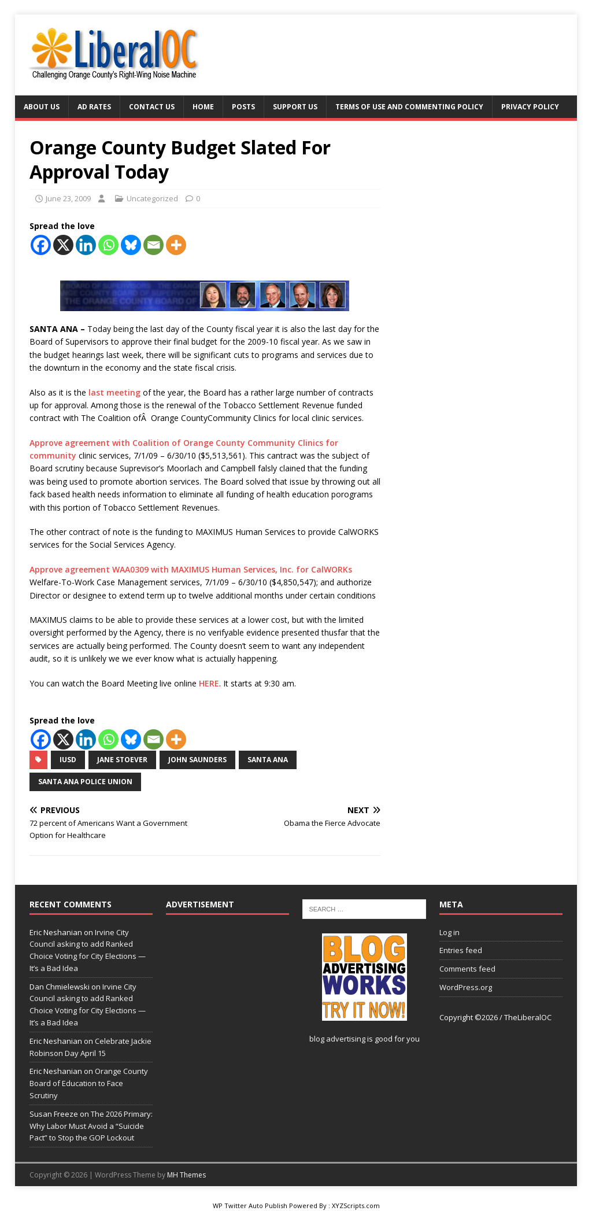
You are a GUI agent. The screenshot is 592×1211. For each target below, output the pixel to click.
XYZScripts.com (356, 1205)
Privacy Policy (530, 107)
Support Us (295, 107)
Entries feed (460, 950)
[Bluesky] (131, 245)
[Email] (153, 245)
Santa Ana (267, 760)
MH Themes (186, 1175)
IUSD (68, 760)
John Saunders (197, 760)
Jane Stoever (122, 760)
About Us (42, 107)
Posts (243, 107)
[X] (63, 245)
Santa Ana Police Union (85, 782)
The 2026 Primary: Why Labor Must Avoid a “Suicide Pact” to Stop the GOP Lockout (91, 1126)
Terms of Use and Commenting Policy (409, 107)
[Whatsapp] (108, 245)
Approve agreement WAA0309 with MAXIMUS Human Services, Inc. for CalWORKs (190, 569)
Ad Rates (94, 107)
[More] (176, 245)
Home (203, 107)
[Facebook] (41, 245)
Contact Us (152, 107)
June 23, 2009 (68, 198)
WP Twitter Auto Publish (250, 1205)
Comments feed (467, 968)
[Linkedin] (86, 245)
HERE (209, 683)
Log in (449, 932)
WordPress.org (465, 987)
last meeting (114, 392)
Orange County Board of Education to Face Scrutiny (88, 1083)
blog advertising (337, 1038)
